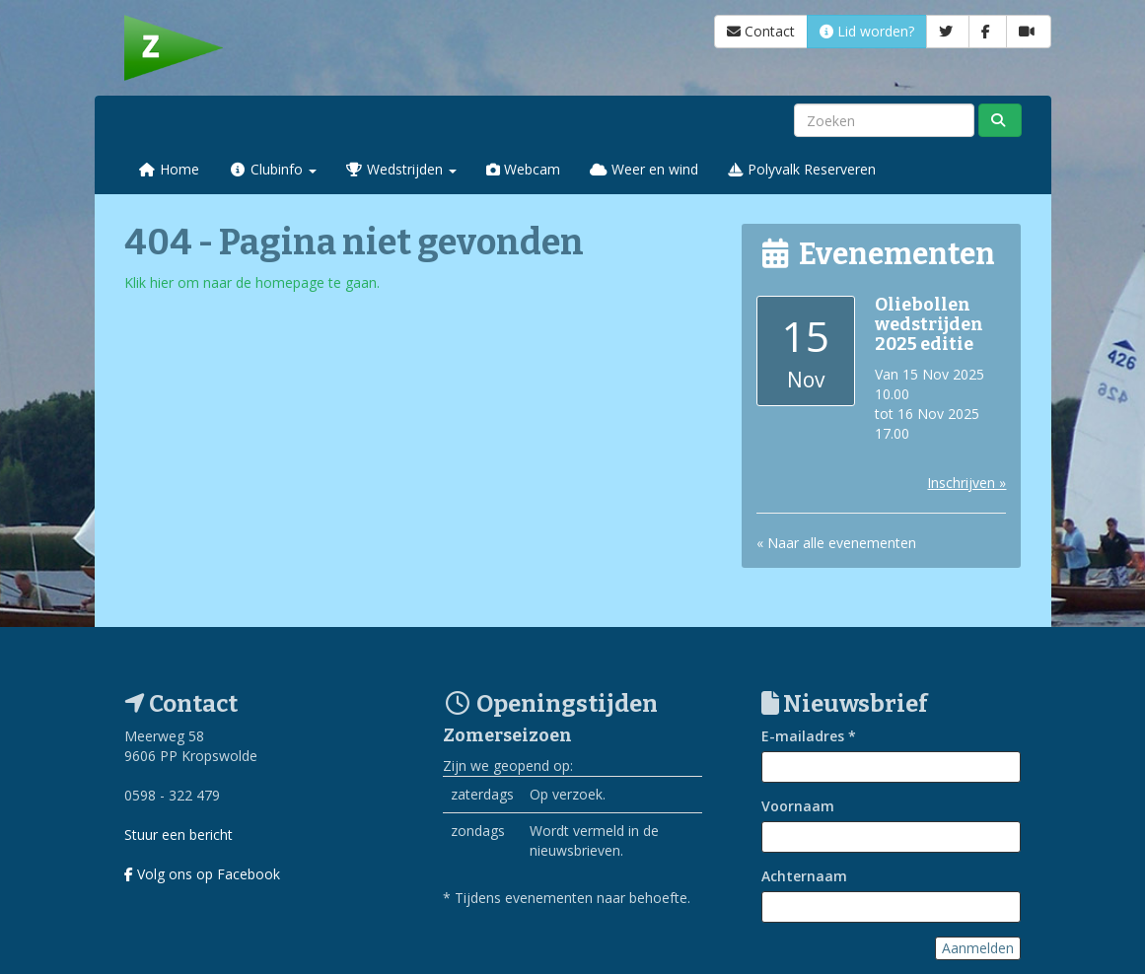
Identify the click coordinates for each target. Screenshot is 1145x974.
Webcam (523, 169)
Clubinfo (273, 169)
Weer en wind (644, 169)
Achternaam (804, 876)
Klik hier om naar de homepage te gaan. (252, 282)
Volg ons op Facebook (202, 874)
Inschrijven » (966, 482)
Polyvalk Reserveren (802, 169)
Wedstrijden (402, 169)
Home (169, 169)
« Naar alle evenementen (836, 542)
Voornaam (797, 806)
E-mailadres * (808, 736)
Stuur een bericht (178, 834)
